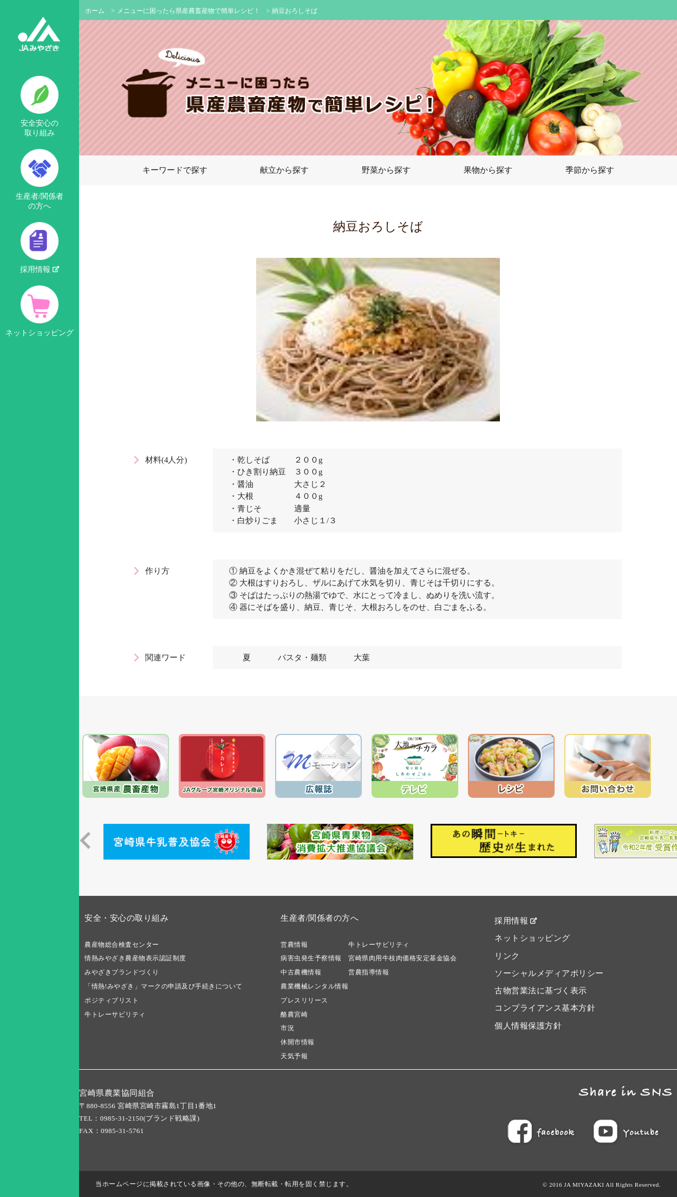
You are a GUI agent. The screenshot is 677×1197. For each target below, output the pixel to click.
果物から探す (488, 170)
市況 (287, 1028)
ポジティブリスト (111, 1000)
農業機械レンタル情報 (314, 986)
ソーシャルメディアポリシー (549, 973)
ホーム (95, 11)
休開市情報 (298, 1042)
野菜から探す (386, 170)
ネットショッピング (39, 311)
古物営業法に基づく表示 (540, 990)
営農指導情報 (368, 972)
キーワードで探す (174, 170)
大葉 (362, 657)
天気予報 (294, 1056)
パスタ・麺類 (302, 657)
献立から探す (284, 170)
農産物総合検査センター (121, 944)
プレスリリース (304, 1000)
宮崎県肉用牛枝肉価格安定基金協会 (402, 958)
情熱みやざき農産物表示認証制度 (135, 958)
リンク (507, 956)
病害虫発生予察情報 (311, 958)
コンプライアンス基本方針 (544, 1008)
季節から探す (589, 170)
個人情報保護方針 (528, 1026)
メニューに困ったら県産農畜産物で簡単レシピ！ (188, 11)
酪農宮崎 (294, 1014)
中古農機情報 (301, 972)
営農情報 (294, 944)
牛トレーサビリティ (115, 1014)
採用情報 (39, 248)
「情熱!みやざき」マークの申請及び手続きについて (163, 986)
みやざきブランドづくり (121, 972)
